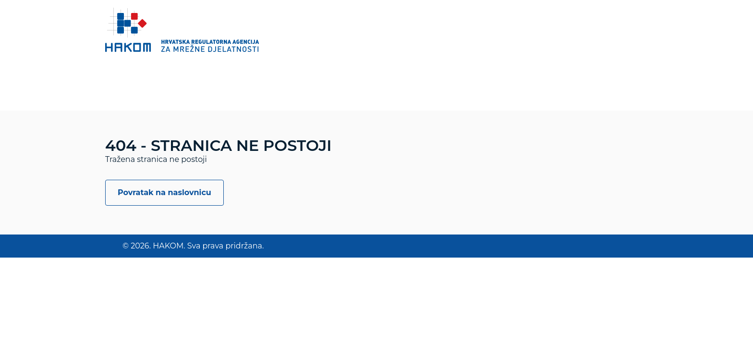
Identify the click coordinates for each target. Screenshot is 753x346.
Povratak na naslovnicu (164, 192)
